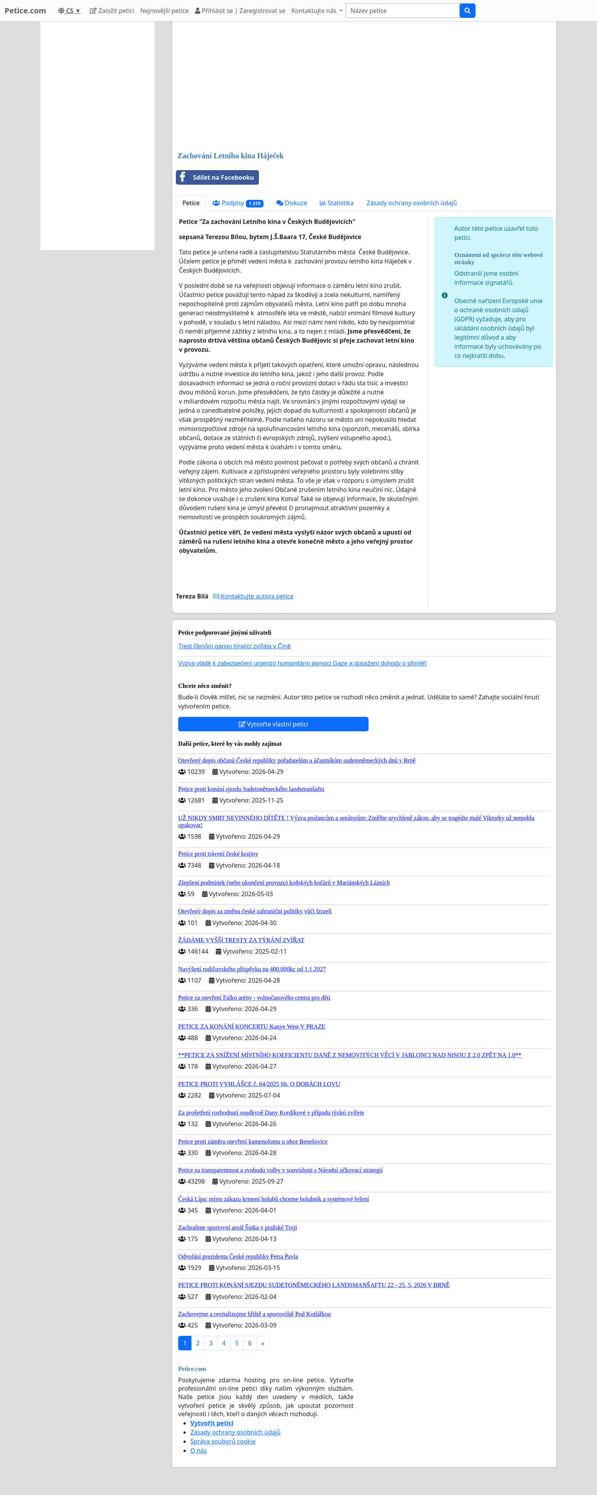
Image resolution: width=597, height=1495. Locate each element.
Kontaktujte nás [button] (314, 10)
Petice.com (25, 10)
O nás (198, 1450)
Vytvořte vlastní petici (273, 724)
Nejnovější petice (164, 10)
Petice (191, 203)
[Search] (403, 10)
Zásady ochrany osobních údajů (412, 203)
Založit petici (112, 10)
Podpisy (237, 203)
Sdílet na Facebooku (215, 177)
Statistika (337, 203)
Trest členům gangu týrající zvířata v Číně (234, 646)
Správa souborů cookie (222, 1441)
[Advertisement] (364, 87)
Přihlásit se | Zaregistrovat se (240, 10)
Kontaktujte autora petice (253, 596)
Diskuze (291, 203)
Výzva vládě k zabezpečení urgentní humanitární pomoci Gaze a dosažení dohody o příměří (302, 663)
